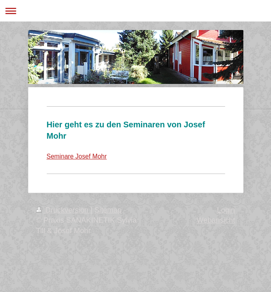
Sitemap (108, 210)
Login (226, 210)
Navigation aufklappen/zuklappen (135, 10)
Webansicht (216, 220)
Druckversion (63, 210)
